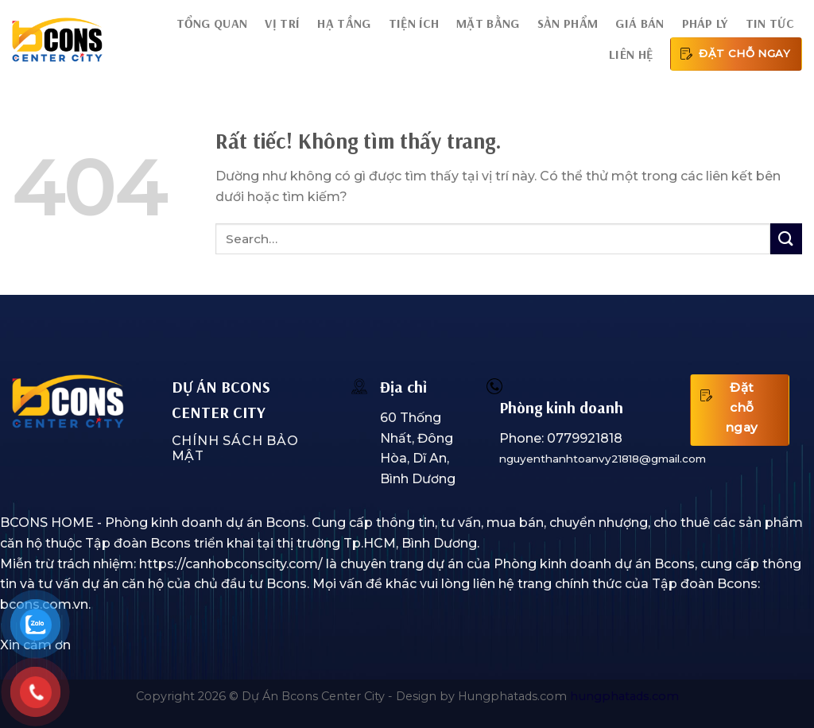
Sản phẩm (568, 23)
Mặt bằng (488, 23)
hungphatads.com (624, 696)
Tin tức (769, 23)
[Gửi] (786, 238)
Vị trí (282, 23)
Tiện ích (414, 23)
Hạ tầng (343, 23)
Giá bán (639, 23)
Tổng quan (212, 23)
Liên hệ (631, 54)
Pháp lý (705, 23)
